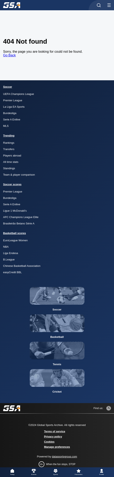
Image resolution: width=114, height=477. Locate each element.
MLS (6, 125)
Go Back (9, 55)
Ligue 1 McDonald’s (15, 210)
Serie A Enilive (11, 119)
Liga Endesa (10, 253)
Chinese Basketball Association (21, 265)
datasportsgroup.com (64, 456)
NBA (6, 246)
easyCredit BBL (12, 272)
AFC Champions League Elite (20, 217)
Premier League (12, 100)
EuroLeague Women (15, 240)
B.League (9, 259)
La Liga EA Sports (14, 106)
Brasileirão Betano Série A (18, 223)
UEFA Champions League (18, 94)
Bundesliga (9, 113)
